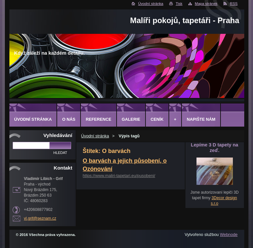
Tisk (179, 4)
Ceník (157, 119)
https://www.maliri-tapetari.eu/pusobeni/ (119, 175)
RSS (234, 4)
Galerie (131, 119)
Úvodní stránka (150, 4)
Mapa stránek (206, 4)
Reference (98, 119)
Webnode (229, 234)
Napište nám (201, 119)
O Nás (68, 119)
